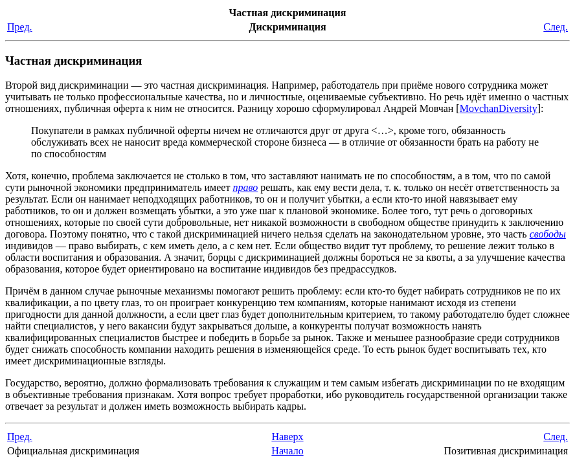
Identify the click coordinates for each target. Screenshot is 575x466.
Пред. (19, 26)
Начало (287, 450)
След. (555, 26)
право (245, 187)
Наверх (287, 436)
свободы (548, 233)
